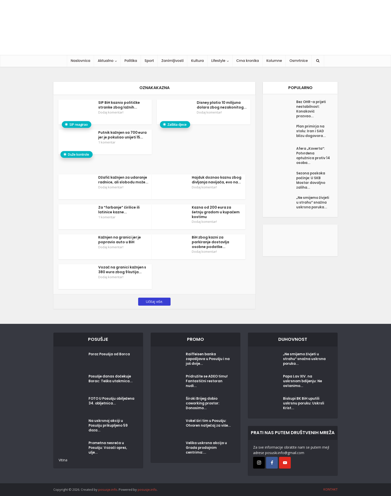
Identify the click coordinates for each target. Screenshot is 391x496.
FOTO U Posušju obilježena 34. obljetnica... (103, 404)
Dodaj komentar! (110, 112)
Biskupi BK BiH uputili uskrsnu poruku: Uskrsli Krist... (304, 404)
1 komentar (106, 142)
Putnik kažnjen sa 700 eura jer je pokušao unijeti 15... (122, 135)
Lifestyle (218, 60)
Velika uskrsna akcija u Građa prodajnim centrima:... (206, 448)
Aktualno (105, 60)
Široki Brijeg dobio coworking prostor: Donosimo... (203, 404)
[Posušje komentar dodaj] (300, 248)
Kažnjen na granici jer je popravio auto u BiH (119, 240)
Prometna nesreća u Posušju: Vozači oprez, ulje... (109, 448)
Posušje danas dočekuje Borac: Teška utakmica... (111, 382)
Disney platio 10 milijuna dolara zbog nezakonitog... (222, 105)
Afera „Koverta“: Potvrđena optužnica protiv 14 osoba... (311, 158)
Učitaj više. (154, 301)
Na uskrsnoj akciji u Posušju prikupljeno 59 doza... (109, 426)
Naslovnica (80, 60)
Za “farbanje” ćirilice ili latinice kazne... (119, 210)
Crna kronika (247, 60)
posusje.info (107, 489)
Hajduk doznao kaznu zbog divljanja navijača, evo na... (216, 180)
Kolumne (274, 60)
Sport (149, 60)
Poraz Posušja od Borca (110, 355)
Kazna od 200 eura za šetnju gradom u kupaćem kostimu (216, 212)
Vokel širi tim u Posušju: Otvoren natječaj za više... (207, 426)
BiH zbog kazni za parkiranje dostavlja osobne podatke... (210, 242)
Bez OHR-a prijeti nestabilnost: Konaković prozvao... (311, 110)
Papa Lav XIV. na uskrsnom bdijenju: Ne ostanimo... (303, 382)
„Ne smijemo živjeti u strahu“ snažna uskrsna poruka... (310, 211)
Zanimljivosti (172, 60)
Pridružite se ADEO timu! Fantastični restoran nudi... (207, 382)
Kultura (197, 60)
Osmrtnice (299, 60)
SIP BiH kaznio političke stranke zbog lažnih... (119, 105)
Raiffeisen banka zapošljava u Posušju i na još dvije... (206, 360)
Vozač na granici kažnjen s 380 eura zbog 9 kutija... (122, 269)
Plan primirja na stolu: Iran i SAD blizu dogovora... (311, 133)
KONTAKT (330, 489)
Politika (130, 60)
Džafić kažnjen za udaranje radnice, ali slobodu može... (123, 180)
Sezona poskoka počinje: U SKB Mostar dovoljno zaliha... (311, 185)
